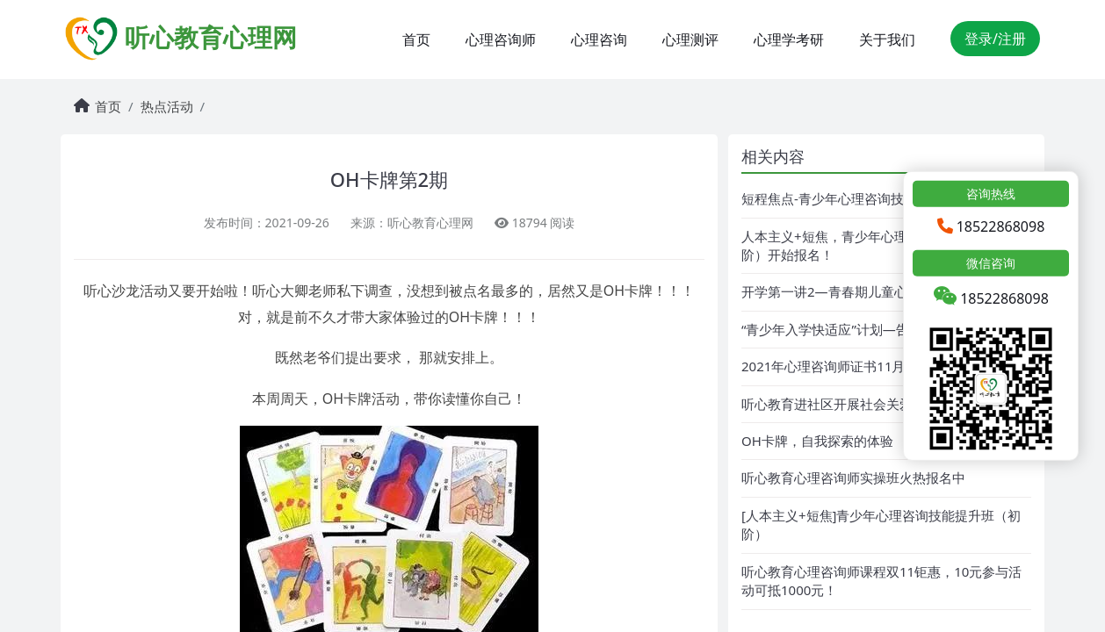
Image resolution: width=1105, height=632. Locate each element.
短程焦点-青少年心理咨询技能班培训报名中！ (875, 198)
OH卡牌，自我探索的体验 (817, 440)
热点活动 (167, 106)
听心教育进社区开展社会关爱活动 (840, 404)
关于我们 (887, 39)
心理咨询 (599, 39)
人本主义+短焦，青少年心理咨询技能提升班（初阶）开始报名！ (883, 245)
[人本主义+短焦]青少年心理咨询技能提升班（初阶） (881, 524)
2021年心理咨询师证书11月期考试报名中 (862, 366)
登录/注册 (995, 38)
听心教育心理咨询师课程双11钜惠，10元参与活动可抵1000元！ (881, 581)
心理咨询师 (501, 39)
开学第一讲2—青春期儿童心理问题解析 (857, 291)
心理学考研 (789, 39)
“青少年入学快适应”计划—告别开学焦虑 (858, 329)
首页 (416, 39)
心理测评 (690, 39)
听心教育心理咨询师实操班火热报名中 (853, 477)
